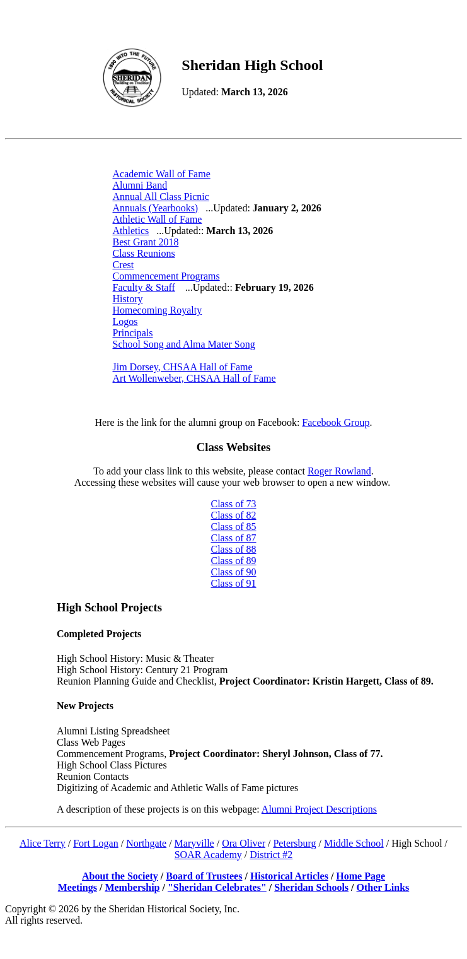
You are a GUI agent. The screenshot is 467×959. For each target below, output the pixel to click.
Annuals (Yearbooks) (156, 208)
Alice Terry (43, 843)
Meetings (77, 887)
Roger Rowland (339, 471)
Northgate (146, 843)
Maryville (194, 843)
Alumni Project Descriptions (319, 809)
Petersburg (294, 843)
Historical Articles (289, 876)
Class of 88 (234, 549)
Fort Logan (95, 843)
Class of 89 (234, 560)
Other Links (383, 887)
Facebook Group (335, 422)
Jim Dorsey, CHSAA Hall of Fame (183, 367)
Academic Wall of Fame (161, 173)
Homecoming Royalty (157, 310)
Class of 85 (234, 526)
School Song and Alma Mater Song (184, 344)
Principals (133, 332)
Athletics (131, 230)
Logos (125, 321)
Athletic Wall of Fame (157, 219)
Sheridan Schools (311, 887)
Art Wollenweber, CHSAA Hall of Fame (194, 378)
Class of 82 (234, 515)
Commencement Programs (166, 276)
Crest (123, 264)
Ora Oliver (243, 843)
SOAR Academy (208, 854)
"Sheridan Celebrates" (217, 887)
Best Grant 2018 (146, 242)
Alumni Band (140, 185)
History (128, 298)
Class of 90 (234, 572)
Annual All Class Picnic (161, 196)
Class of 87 (234, 537)
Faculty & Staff (144, 287)
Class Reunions (144, 253)
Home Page (360, 876)
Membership (132, 887)
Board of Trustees (204, 876)
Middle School (354, 843)
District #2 (271, 854)
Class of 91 (234, 583)
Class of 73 (234, 503)
